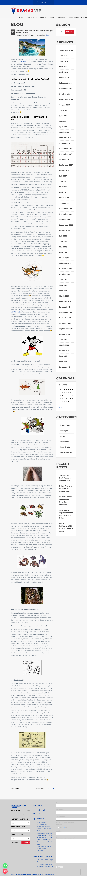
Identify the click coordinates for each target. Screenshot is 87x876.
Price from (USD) (18, 822)
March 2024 (64, 74)
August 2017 (64, 166)
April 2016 (63, 248)
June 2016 (63, 237)
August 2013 (64, 347)
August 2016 (64, 226)
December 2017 (65, 144)
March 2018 (64, 128)
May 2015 (63, 286)
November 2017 (65, 150)
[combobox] (20, 826)
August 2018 (64, 101)
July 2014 (63, 336)
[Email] (5, 871)
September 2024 (66, 46)
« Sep (61, 403)
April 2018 (63, 123)
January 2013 (64, 363)
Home (36, 8)
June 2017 (63, 177)
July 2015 (63, 275)
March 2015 (64, 292)
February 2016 (65, 259)
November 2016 (65, 210)
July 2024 (63, 52)
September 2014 (66, 325)
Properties (47, 8)
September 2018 (66, 95)
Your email (65, 807)
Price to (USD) (17, 830)
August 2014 (64, 330)
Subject (65, 828)
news (62, 432)
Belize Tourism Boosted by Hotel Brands (65, 484)
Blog (68, 8)
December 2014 (65, 308)
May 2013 (63, 357)
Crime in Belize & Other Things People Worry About (34, 27)
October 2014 (64, 319)
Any (14, 819)
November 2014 (65, 314)
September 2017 (66, 161)
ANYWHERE (15, 308)
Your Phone (65, 813)
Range (28, 806)
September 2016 (66, 221)
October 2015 (64, 270)
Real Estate (65, 443)
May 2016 (63, 243)
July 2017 (63, 172)
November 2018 (65, 84)
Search (27, 838)
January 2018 (64, 139)
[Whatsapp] (5, 865)
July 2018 (63, 106)
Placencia (64, 437)
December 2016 (65, 205)
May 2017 (63, 183)
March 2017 (64, 194)
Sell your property (54, 10)
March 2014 (64, 341)
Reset (15, 838)
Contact (37, 10)
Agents (59, 8)
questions (24, 57)
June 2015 (63, 281)
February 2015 (65, 297)
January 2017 (64, 199)
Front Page (65, 421)
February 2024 (65, 79)
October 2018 (64, 90)
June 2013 (63, 352)
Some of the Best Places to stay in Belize (65, 473)
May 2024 (63, 63)
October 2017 (64, 155)
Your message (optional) (65, 846)
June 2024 (63, 57)
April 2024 (63, 68)
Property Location (19, 815)
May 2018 (63, 117)
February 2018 (65, 134)
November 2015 (65, 265)
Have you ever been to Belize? (65, 819)
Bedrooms (15, 806)
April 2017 (63, 188)
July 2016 (63, 232)
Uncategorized (66, 448)
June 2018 (63, 112)
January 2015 (64, 303)
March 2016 (64, 254)
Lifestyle (48, 31)
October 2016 (64, 216)
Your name (65, 800)
